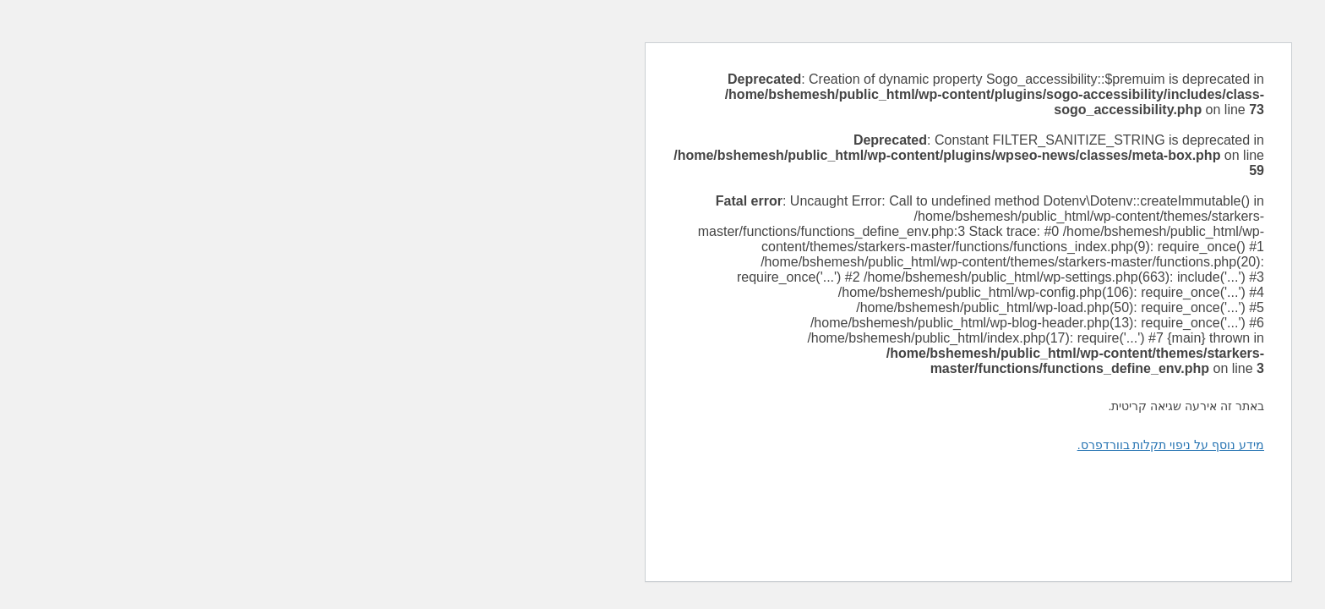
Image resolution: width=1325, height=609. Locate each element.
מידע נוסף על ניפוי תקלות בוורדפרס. (865, 445)
